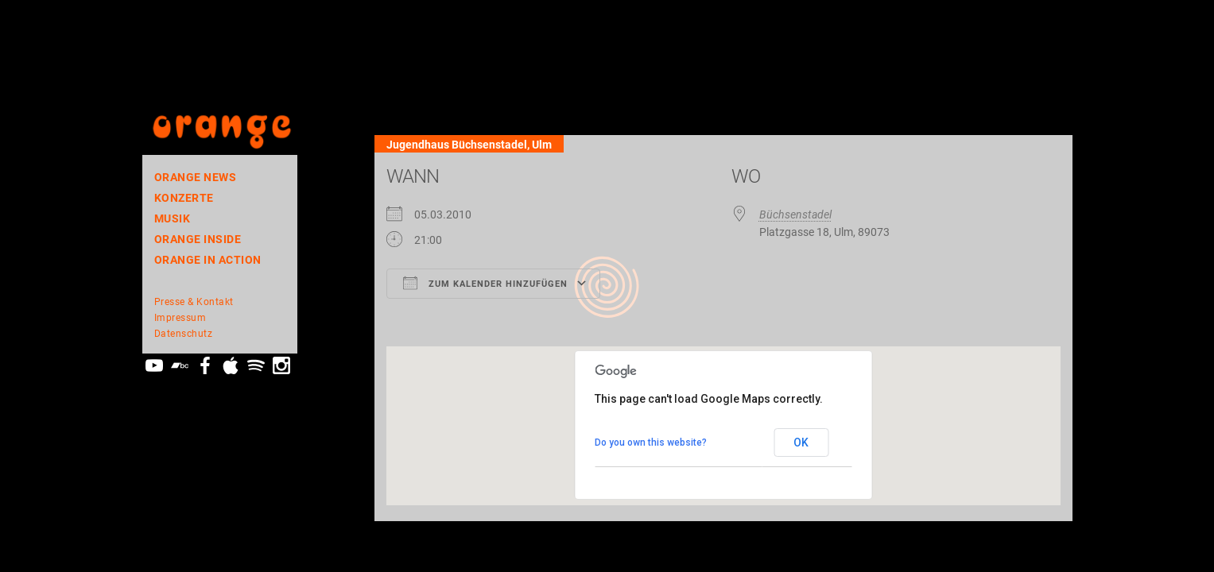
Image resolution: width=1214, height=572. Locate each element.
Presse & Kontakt (194, 301)
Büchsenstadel (795, 214)
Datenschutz (183, 333)
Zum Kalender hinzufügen (485, 283)
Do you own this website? (651, 442)
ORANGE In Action (208, 259)
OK (801, 442)
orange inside (198, 239)
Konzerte (184, 197)
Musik (172, 218)
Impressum (180, 317)
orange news (195, 177)
